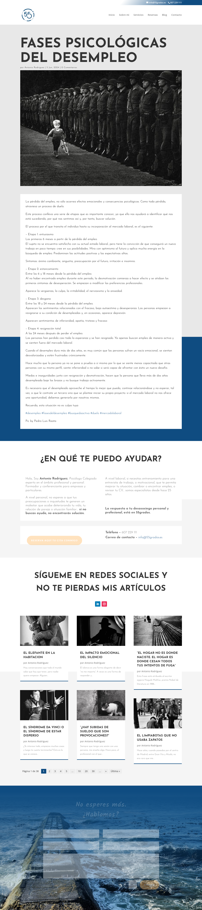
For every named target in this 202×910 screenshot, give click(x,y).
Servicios (138, 15)
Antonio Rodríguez (34, 67)
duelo (95, 413)
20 (86, 771)
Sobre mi (124, 15)
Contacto (176, 15)
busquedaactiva (79, 413)
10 (79, 771)
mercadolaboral (110, 413)
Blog (164, 15)
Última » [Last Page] (115, 771)
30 (93, 771)
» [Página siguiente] (105, 771)
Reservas (153, 15)
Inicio (112, 15)
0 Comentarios (69, 67)
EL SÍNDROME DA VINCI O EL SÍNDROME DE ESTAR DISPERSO (43, 731)
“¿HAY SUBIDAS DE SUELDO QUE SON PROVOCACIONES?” (94, 731)
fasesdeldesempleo (54, 413)
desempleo (33, 413)
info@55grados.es (150, 537)
